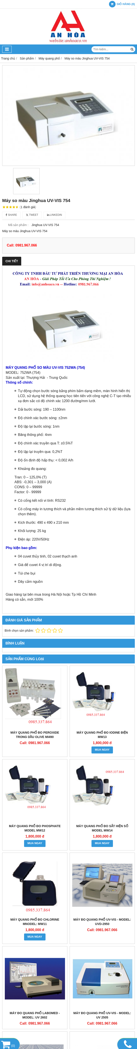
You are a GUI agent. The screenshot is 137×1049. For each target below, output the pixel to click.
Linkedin (54, 214)
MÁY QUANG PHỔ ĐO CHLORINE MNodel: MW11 (34, 922)
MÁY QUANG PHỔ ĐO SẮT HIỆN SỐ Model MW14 (102, 828)
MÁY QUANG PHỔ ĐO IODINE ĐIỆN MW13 (102, 735)
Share (11, 214)
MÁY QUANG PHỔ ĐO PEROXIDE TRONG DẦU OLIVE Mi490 (35, 735)
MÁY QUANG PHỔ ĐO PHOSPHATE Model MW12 (35, 828)
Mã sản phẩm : (18, 225)
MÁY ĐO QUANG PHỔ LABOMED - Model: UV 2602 (35, 1015)
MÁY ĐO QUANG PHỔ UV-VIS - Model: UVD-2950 (102, 922)
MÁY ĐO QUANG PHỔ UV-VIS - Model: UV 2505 (102, 1015)
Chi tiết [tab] (11, 261)
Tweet (32, 214)
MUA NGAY (102, 749)
